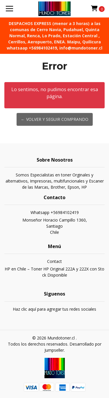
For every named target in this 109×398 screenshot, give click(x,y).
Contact (54, 261)
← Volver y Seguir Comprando (54, 119)
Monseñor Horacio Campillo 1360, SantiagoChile (54, 226)
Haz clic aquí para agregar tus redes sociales (54, 309)
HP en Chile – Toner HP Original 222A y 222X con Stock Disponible (54, 272)
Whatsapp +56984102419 (55, 212)
